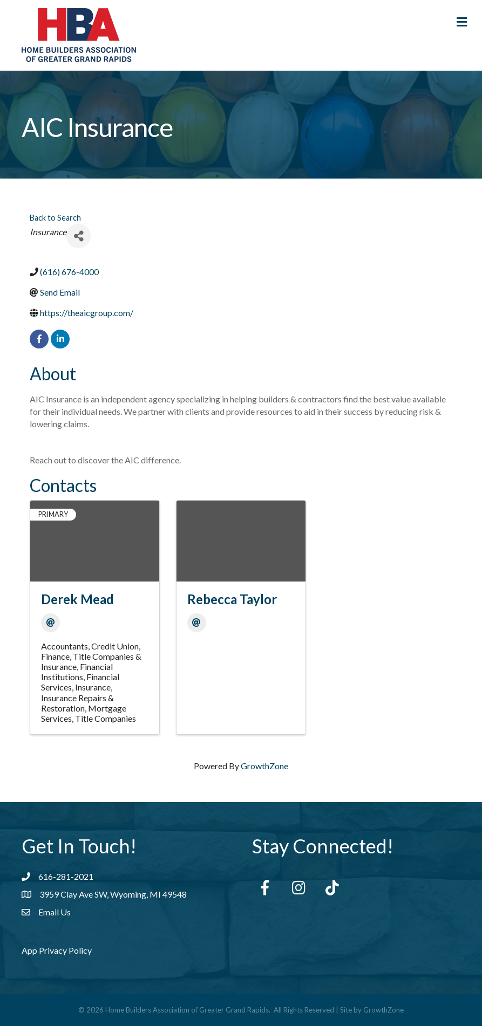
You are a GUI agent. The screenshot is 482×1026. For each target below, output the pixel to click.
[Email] (50, 622)
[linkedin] (60, 339)
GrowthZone (264, 766)
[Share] (78, 236)
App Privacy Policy (57, 950)
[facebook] (39, 339)
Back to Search (55, 217)
